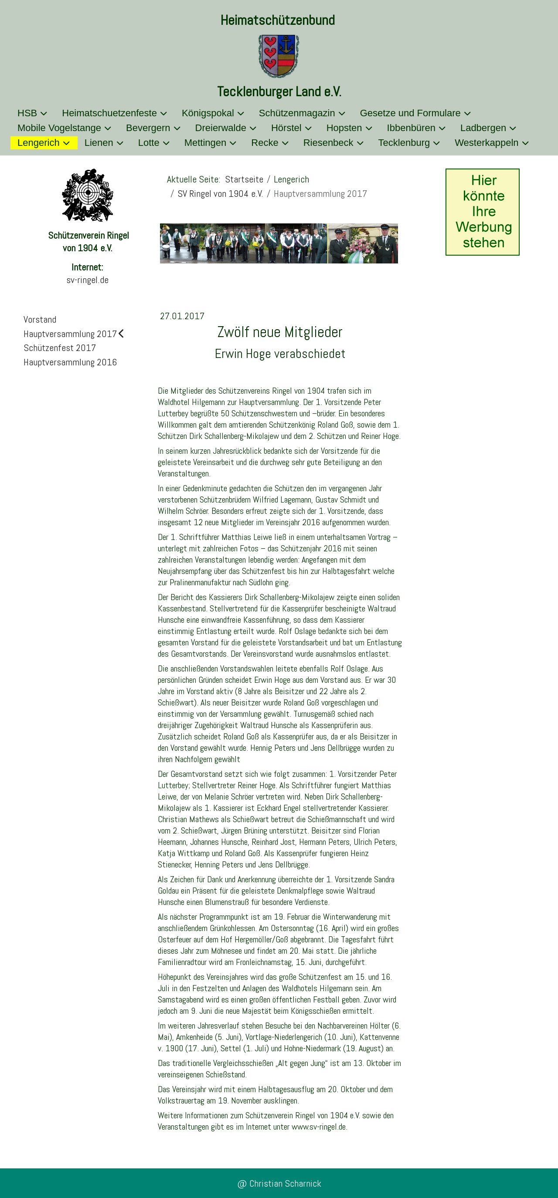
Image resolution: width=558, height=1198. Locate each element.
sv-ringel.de (87, 279)
